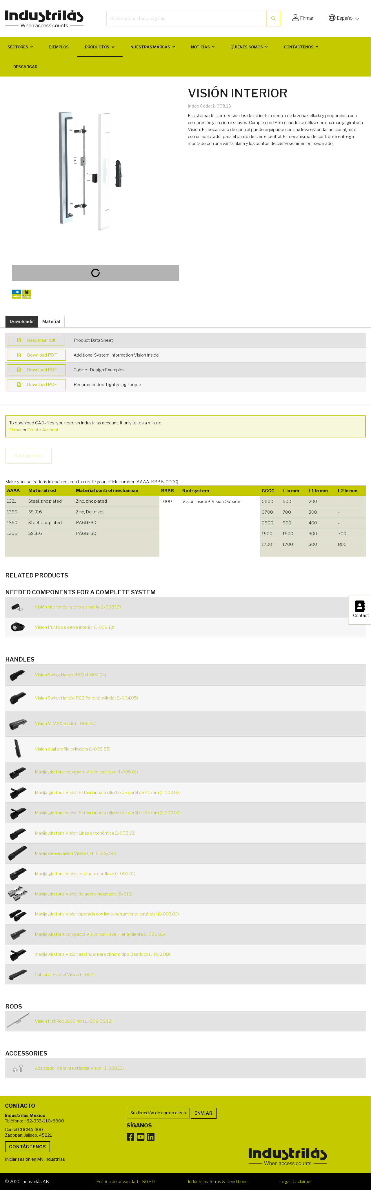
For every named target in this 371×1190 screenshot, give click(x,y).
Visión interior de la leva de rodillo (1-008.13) (78, 607)
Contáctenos (299, 47)
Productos (97, 47)
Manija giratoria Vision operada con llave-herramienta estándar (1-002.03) (107, 914)
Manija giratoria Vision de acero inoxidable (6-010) (83, 894)
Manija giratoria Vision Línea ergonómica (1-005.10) (85, 833)
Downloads (21, 321)
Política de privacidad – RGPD (125, 1181)
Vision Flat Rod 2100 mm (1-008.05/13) (73, 1021)
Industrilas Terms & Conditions (218, 1181)
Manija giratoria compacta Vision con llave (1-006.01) (86, 772)
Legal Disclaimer (295, 1181)
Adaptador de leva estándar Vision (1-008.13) (79, 1068)
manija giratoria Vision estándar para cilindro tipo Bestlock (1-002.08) (102, 954)
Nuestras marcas (150, 47)
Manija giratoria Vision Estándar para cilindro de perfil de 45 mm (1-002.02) (108, 812)
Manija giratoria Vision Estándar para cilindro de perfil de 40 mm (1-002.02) (108, 792)
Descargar (25, 66)
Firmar (15, 430)
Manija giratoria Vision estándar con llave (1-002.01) (85, 873)
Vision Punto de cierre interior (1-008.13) (74, 627)
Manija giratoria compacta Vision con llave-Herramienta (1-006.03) (100, 934)
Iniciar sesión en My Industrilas (35, 1159)
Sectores (18, 47)
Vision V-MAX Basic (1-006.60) (66, 723)
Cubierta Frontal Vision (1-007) (64, 974)
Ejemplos (59, 47)
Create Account (43, 430)
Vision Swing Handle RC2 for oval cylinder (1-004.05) (86, 698)
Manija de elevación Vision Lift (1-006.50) (75, 853)
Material (51, 321)
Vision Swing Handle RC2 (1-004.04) (70, 674)
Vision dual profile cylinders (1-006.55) (72, 749)
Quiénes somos (246, 47)
